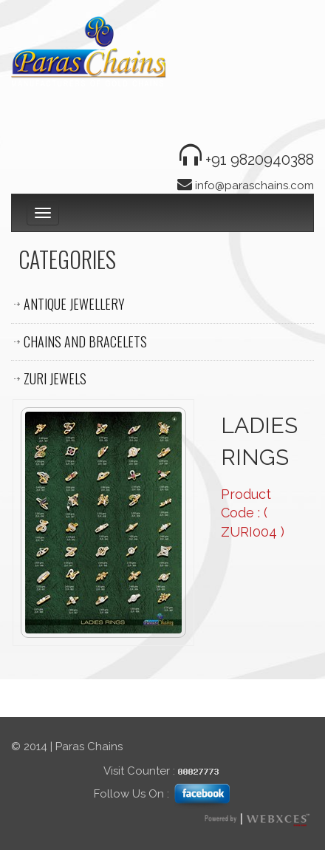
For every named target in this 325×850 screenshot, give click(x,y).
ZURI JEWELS (55, 378)
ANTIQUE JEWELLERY (74, 303)
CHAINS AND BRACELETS (85, 341)
